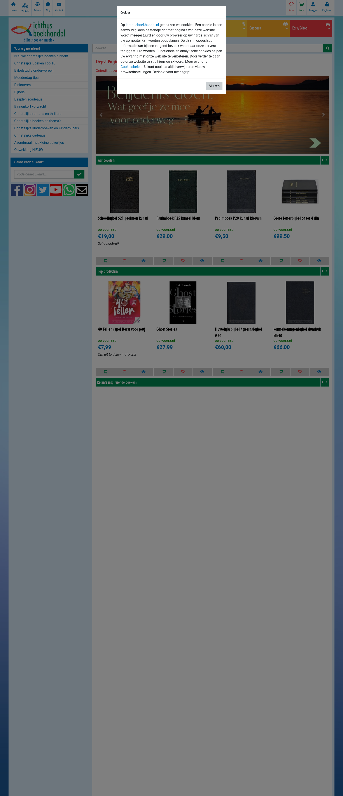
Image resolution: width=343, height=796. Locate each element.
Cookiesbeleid (131, 67)
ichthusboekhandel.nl (142, 25)
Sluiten (214, 86)
